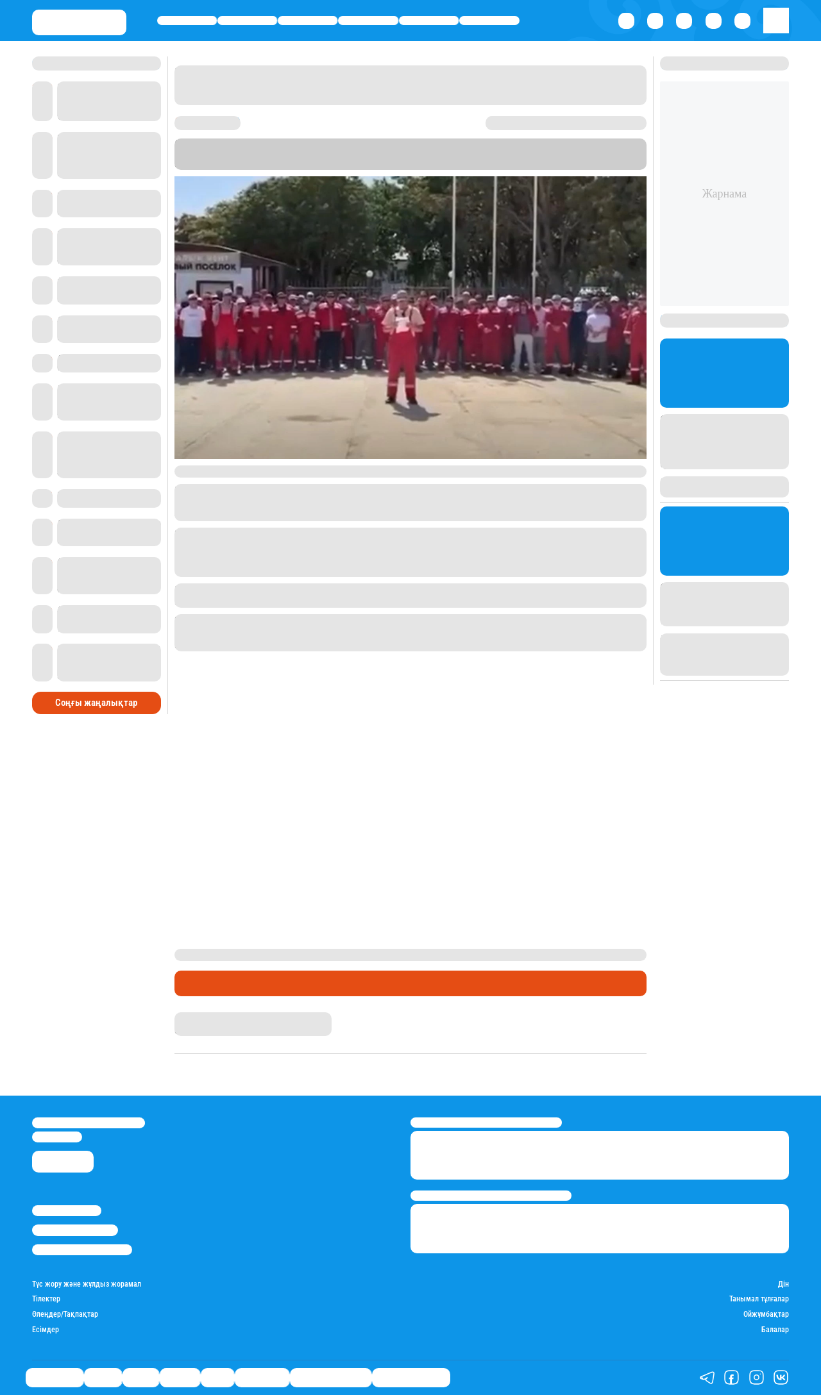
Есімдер (45, 1330)
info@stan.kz (57, 1137)
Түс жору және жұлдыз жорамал (86, 1284)
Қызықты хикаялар (330, 1377)
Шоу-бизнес (489, 20)
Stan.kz (527, 153)
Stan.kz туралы (66, 1210)
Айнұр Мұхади (200, 1017)
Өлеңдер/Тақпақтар (65, 1314)
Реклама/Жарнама (75, 1229)
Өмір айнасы (187, 20)
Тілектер (46, 1299)
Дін (783, 1284)
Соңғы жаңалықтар (96, 700)
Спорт (429, 20)
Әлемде (368, 20)
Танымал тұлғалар (759, 1299)
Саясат (307, 20)
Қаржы (247, 20)
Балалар (775, 1330)
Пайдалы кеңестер (411, 1377)
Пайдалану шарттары (82, 1249)
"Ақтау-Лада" (242, 164)
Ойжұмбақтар (766, 1314)
